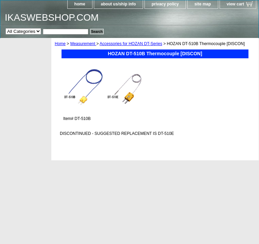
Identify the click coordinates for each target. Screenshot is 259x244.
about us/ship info (118, 4)
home (79, 4)
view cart (235, 4)
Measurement (83, 43)
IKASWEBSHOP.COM (52, 17)
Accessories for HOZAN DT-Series (131, 43)
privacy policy (165, 4)
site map (202, 4)
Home (60, 43)
